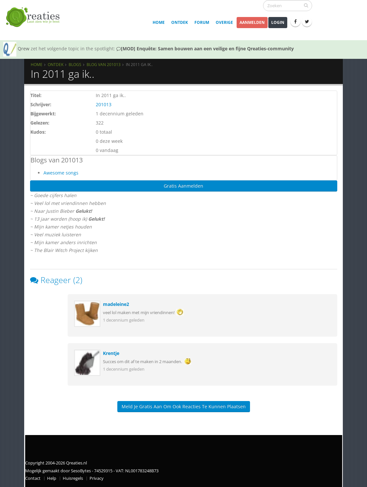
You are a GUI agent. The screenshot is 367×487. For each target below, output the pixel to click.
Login (277, 22)
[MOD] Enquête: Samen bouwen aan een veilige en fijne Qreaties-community (205, 48)
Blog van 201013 (104, 64)
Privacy (97, 478)
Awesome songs (60, 173)
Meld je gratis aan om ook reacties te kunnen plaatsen (184, 406)
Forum (201, 22)
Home (159, 22)
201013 (103, 104)
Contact (33, 478)
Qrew (23, 48)
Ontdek (179, 22)
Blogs (75, 64)
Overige (224, 22)
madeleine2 (116, 304)
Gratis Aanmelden (183, 186)
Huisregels (73, 478)
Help (51, 478)
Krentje (111, 353)
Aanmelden (252, 22)
